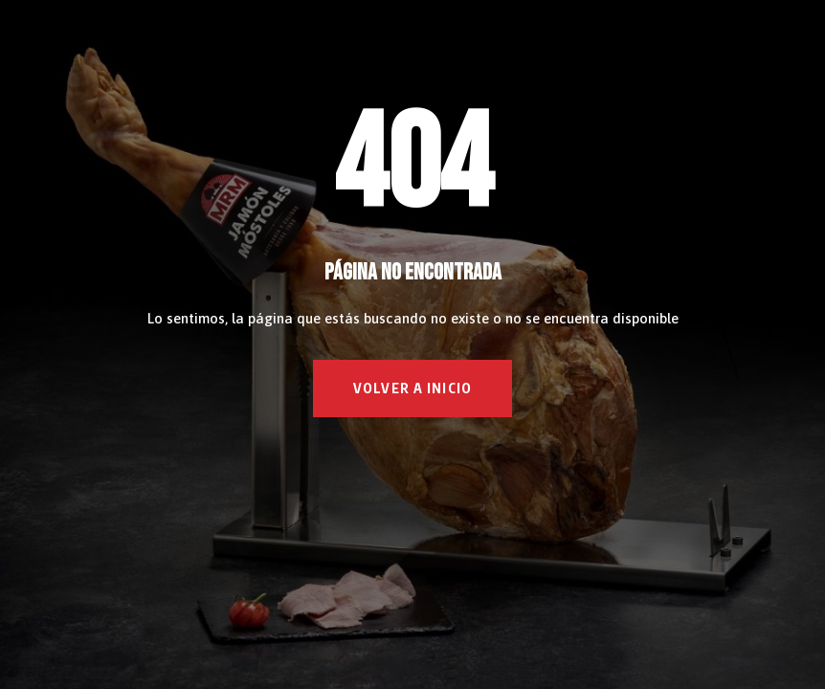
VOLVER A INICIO (412, 388)
